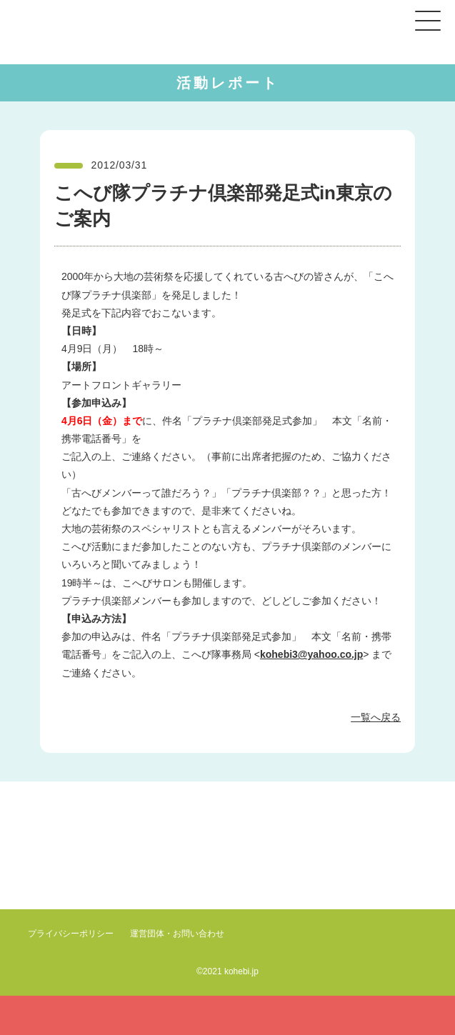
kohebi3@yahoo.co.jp (311, 654)
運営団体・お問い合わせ (177, 934)
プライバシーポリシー (71, 934)
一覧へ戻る (376, 717)
